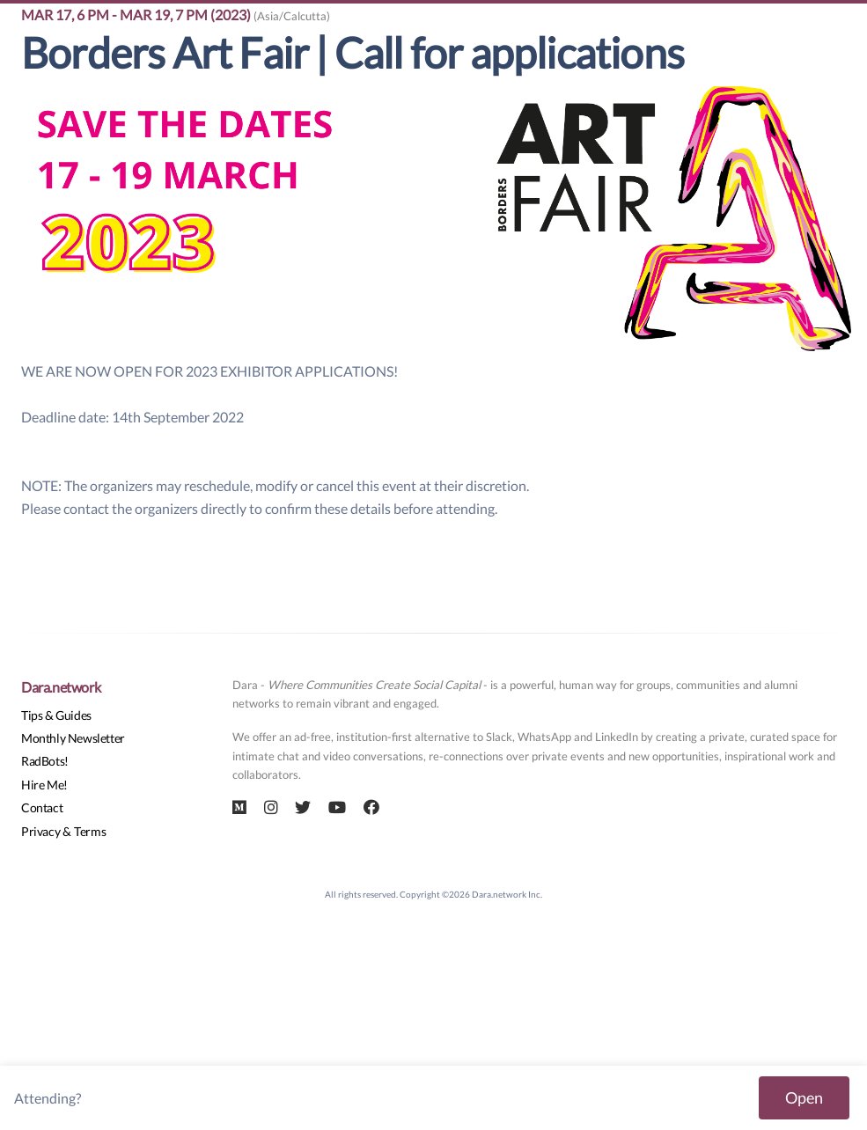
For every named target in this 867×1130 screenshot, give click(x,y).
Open (804, 1097)
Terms (90, 831)
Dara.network (60, 687)
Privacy (40, 831)
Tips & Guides (56, 715)
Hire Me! (44, 784)
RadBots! (45, 760)
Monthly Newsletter (73, 737)
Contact (41, 807)
